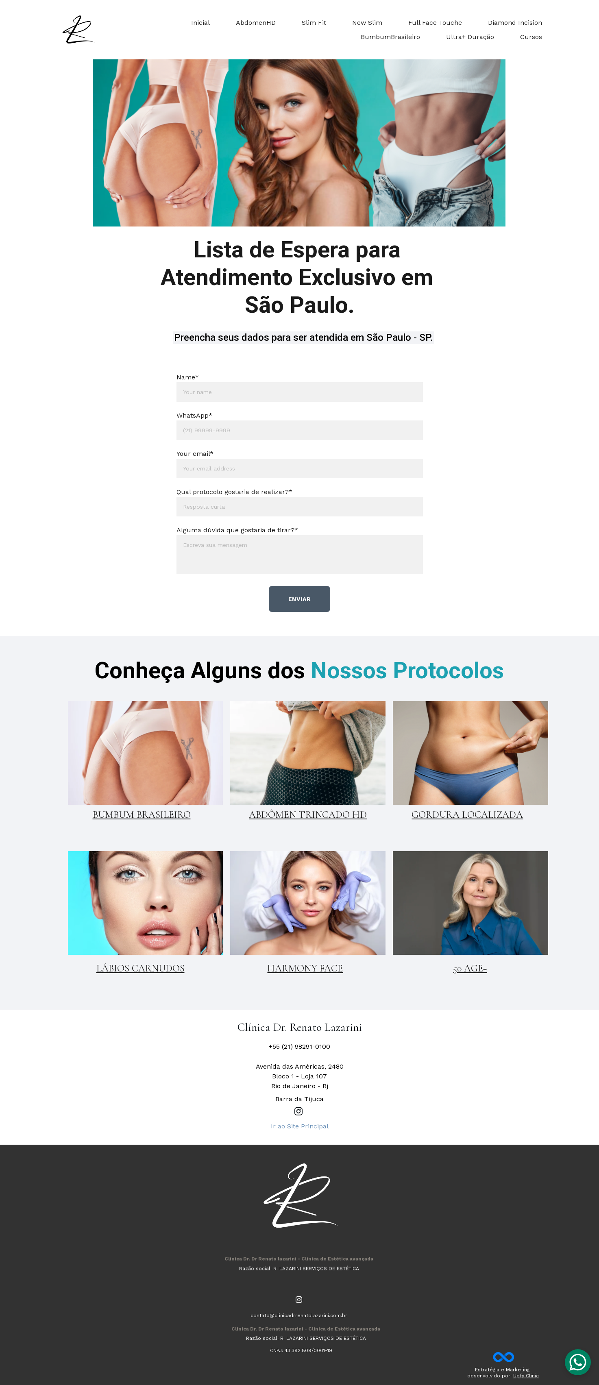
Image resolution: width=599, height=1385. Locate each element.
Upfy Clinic (526, 1378)
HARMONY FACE (305, 968)
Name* (187, 377)
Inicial (200, 22)
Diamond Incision (515, 22)
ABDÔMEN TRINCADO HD (308, 815)
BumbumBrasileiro (390, 37)
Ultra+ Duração (470, 37)
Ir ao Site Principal (300, 1126)
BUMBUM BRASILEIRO (142, 815)
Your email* (194, 453)
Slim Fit (314, 22)
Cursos (531, 37)
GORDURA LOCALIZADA (467, 815)
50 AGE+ (470, 968)
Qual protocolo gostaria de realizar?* (234, 492)
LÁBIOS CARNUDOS (140, 968)
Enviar (299, 599)
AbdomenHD (256, 22)
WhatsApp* (194, 415)
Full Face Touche (435, 22)
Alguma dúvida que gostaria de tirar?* (237, 530)
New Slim (367, 22)
